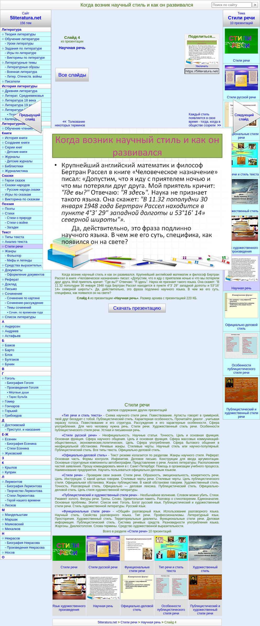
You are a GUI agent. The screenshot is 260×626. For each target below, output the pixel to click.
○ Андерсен (11, 326)
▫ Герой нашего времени (22, 500)
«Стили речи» (72, 475)
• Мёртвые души (18, 392)
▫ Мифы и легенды (18, 260)
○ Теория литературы (19, 34)
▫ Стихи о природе (18, 218)
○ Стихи (8, 213)
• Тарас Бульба (17, 396)
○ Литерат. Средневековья (23, 96)
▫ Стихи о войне (16, 222)
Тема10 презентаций (241, 18)
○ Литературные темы (19, 63)
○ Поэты (8, 209)
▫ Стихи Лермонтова (19, 495)
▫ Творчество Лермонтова (23, 491)
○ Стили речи (12, 246)
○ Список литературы (19, 317)
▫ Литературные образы (22, 67)
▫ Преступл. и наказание (22, 429)
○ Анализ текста (14, 242)
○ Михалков (11, 529)
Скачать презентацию (137, 308)
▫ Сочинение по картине (22, 298)
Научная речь (151, 622)
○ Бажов (8, 345)
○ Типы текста (13, 237)
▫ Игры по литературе (20, 53)
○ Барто (8, 350)
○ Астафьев (11, 336)
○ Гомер (8, 401)
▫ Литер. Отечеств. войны (23, 76)
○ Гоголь (8, 378)
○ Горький (9, 411)
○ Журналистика (15, 171)
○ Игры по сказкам (16, 194)
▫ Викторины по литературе (25, 58)
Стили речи (128, 622)
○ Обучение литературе (21, 39)
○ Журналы (11, 157)
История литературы (19, 86)
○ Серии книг (12, 147)
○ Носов (8, 552)
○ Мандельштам (14, 515)
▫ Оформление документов (24, 274)
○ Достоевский (13, 425)
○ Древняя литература (19, 91)
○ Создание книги (16, 143)
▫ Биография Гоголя (19, 383)
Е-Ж (5, 434)
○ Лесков (9, 505)
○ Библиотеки (12, 166)
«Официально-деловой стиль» (84, 455)
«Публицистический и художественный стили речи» (99, 495)
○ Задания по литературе (22, 48)
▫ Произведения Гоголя (21, 387)
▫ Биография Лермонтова (23, 486)
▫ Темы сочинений (18, 307)
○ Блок (7, 355)
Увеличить (201, 65)
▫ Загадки (11, 227)
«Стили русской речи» (79, 435)
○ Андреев (10, 331)
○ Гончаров (10, 406)
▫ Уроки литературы (19, 43)
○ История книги (14, 138)
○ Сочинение (12, 294)
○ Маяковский (13, 524)
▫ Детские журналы (18, 161)
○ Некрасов (11, 538)
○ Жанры (9, 251)
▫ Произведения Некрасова (25, 547)
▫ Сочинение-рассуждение (24, 303)
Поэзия (8, 204)
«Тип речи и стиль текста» (82, 415)
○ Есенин (9, 439)
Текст (6, 232)
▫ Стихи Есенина (17, 448)
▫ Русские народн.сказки (22, 189)
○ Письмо (9, 289)
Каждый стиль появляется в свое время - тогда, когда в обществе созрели (205, 120)
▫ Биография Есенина (20, 444)
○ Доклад (9, 284)
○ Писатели (11, 81)
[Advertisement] (59, 70)
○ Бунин (8, 364)
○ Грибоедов (12, 416)
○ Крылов (9, 467)
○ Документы (12, 270)
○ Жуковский (12, 453)
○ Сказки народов (16, 185)
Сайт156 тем (25, 18)
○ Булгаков (10, 359)
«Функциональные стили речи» (86, 511)
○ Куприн (9, 472)
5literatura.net (107, 622)
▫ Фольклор (13, 256)
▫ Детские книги (16, 152)
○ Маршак (10, 519)
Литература (11, 29)
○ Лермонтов (12, 482)
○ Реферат (10, 279)
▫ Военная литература (21, 72)
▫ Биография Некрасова (22, 543)
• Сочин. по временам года (25, 312)
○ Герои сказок (13, 180)
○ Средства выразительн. (22, 265)
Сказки (7, 176)
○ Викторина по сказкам (21, 199)
